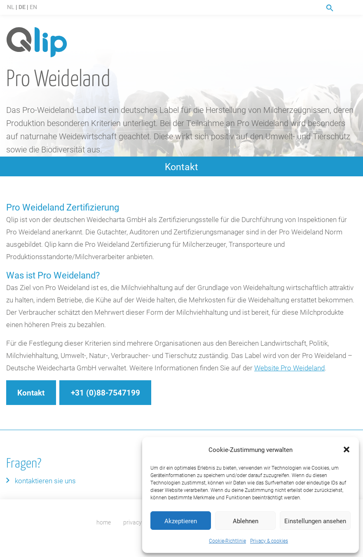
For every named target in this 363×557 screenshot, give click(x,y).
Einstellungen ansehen (315, 521)
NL (10, 7)
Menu (352, 8)
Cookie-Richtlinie (227, 540)
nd (321, 367)
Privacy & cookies (269, 540)
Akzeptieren (180, 521)
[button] (346, 449)
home (103, 522)
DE (22, 7)
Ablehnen (245, 521)
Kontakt (181, 166)
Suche (329, 8)
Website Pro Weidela (285, 367)
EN (33, 7)
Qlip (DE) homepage (36, 42)
